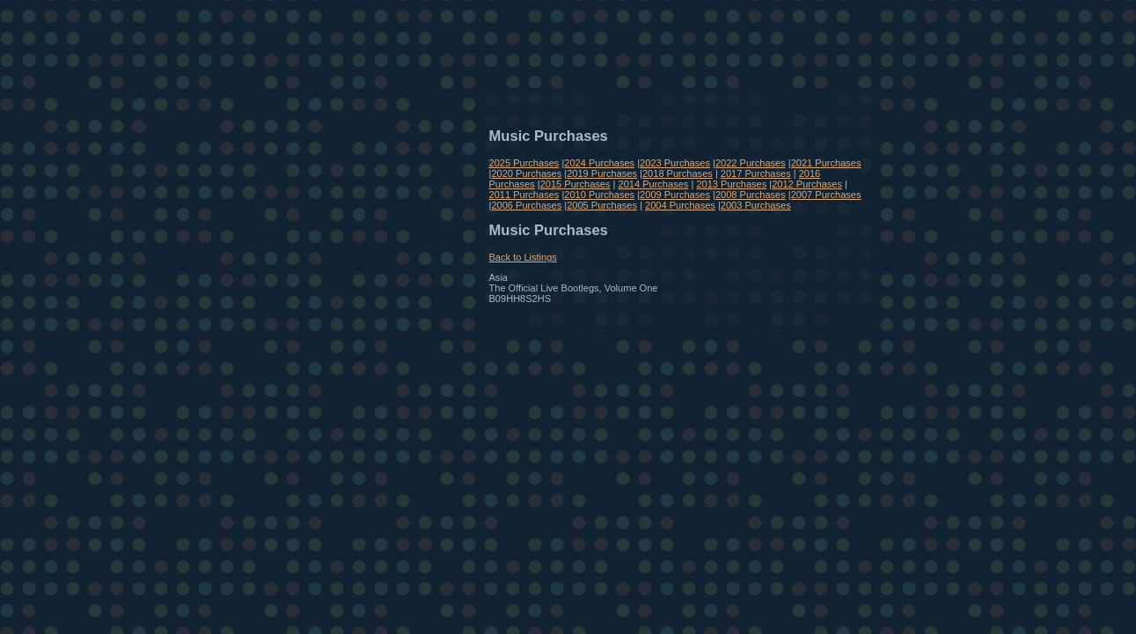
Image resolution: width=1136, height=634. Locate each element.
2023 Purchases (675, 163)
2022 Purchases (750, 163)
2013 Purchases (731, 184)
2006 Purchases (526, 205)
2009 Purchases (675, 194)
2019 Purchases (602, 173)
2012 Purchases (807, 184)
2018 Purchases (677, 173)
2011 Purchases (524, 194)
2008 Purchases (750, 194)
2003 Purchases (756, 205)
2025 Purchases (524, 163)
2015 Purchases (575, 184)
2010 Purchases (599, 194)
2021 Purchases (826, 163)
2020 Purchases (526, 173)
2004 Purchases (680, 205)
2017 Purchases (756, 173)
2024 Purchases (599, 163)
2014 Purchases (654, 184)
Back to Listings (523, 257)
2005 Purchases (602, 205)
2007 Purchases (826, 194)
